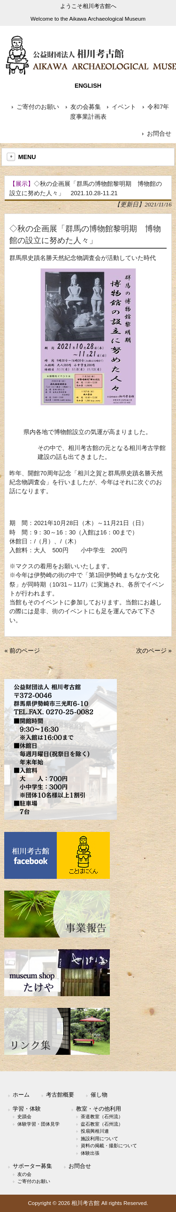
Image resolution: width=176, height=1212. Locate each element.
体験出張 (90, 1153)
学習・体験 (27, 1109)
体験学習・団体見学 (38, 1124)
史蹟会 (24, 1116)
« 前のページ (22, 650)
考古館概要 (60, 1095)
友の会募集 (85, 107)
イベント (124, 107)
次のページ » (154, 650)
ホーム (21, 1095)
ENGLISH (88, 85)
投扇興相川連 (95, 1131)
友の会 (24, 1174)
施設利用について (99, 1138)
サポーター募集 (32, 1166)
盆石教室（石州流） (102, 1124)
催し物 (99, 1095)
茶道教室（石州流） (102, 1116)
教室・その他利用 (98, 1109)
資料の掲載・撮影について (109, 1145)
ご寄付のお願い (37, 107)
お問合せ (159, 133)
